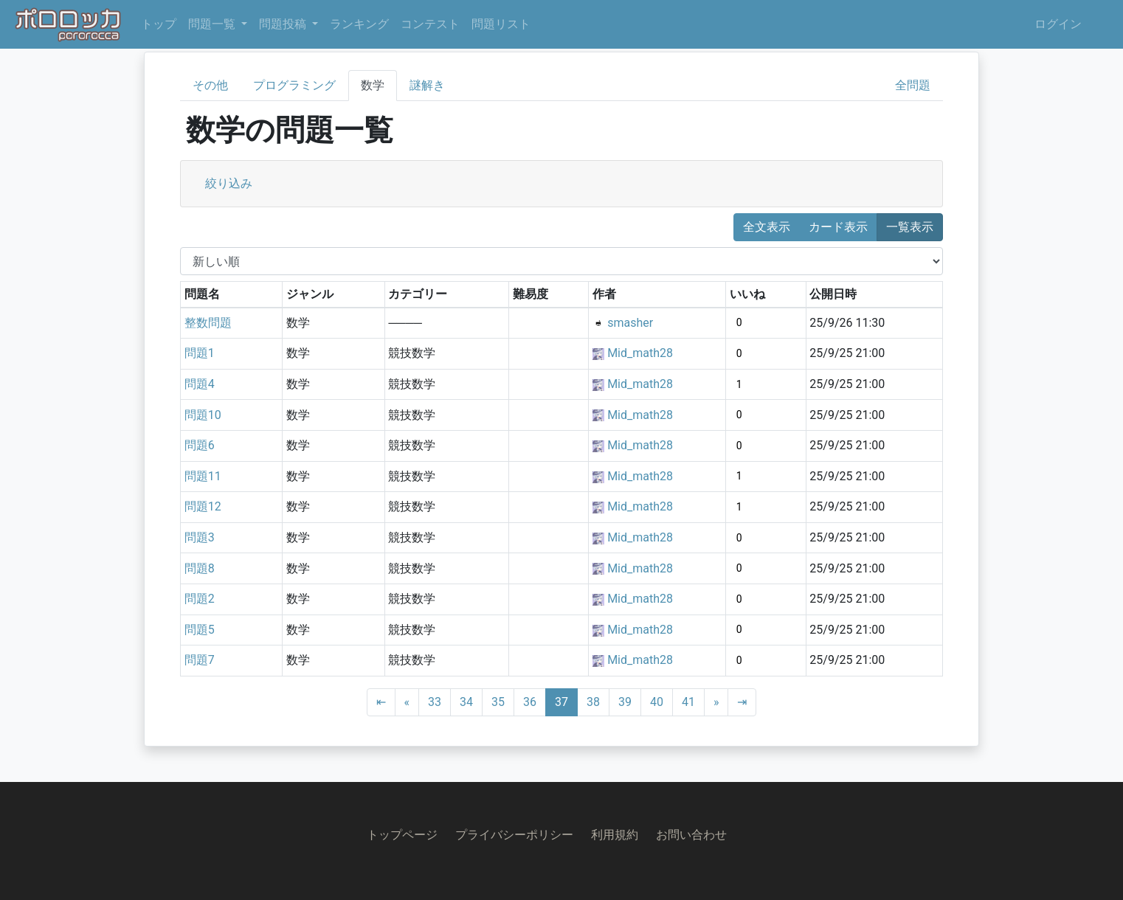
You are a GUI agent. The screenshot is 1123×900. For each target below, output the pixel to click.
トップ (158, 24)
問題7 (199, 660)
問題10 (202, 415)
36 (529, 702)
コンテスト (430, 24)
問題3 (199, 537)
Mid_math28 (640, 353)
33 (434, 702)
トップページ (402, 835)
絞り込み (228, 183)
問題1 (199, 353)
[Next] (716, 702)
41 (688, 702)
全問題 (912, 85)
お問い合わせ (691, 835)
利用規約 (614, 835)
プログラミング (294, 85)
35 (498, 702)
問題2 (199, 599)
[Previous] (407, 702)
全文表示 (766, 227)
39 (625, 702)
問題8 (199, 568)
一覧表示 (909, 227)
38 (593, 702)
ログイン (1058, 24)
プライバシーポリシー (514, 835)
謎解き (427, 85)
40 (656, 702)
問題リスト (501, 24)
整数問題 (208, 323)
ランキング (359, 24)
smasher (630, 323)
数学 (372, 85)
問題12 (202, 506)
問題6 (199, 445)
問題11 (202, 476)
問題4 (199, 384)
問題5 (199, 630)
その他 (210, 85)
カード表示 (838, 227)
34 (466, 702)
